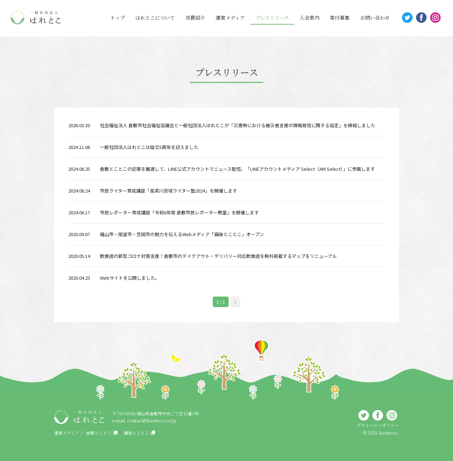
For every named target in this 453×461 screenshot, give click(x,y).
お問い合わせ (375, 17)
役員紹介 (195, 17)
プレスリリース (272, 17)
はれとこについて (155, 17)
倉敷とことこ (98, 433)
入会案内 (309, 17)
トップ (117, 17)
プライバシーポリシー (378, 425)
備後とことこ (136, 433)
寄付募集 (340, 17)
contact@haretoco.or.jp (151, 420)
